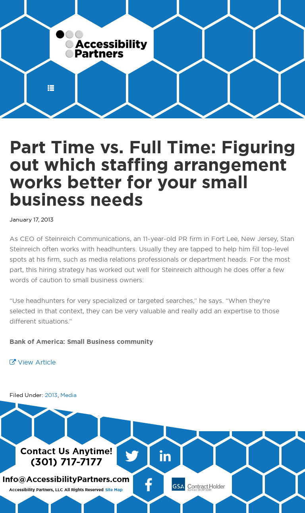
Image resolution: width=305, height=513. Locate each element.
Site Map (114, 490)
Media (68, 395)
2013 (51, 395)
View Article (33, 362)
